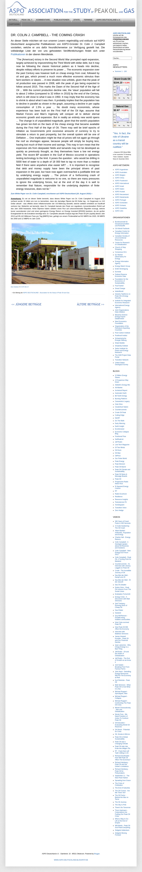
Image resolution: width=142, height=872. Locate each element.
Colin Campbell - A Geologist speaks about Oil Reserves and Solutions (122, 545)
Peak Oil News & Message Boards (121, 475)
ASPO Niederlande (122, 197)
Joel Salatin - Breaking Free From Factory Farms (122, 667)
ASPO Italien (119, 189)
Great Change (120, 288)
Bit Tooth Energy (121, 396)
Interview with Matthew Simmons (121, 633)
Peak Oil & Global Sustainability (121, 738)
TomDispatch (119, 505)
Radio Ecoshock (121, 494)
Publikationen (18, 54)
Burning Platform (121, 399)
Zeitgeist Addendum (122, 830)
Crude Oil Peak (120, 412)
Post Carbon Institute (122, 333)
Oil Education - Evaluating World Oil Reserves (122, 725)
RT (116, 491)
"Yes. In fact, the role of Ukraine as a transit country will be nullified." (122, 140)
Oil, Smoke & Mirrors (122, 734)
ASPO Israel (119, 186)
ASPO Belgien (120, 175)
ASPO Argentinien (121, 170)
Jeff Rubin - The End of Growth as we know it (123, 660)
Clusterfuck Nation (121, 407)
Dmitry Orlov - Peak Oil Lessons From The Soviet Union (123, 589)
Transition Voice (120, 508)
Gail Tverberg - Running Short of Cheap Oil (121, 605)
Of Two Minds (120, 447)
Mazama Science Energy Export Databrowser (121, 317)
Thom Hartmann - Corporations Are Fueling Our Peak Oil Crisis (122, 813)
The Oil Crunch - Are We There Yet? (122, 792)
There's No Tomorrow (122, 807)
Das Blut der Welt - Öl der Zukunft (123, 581)
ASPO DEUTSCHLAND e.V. (108, 20)
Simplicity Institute (121, 346)
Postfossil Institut (121, 335)
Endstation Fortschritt (122, 594)
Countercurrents (121, 410)
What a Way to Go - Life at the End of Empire (122, 821)
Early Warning (120, 423)
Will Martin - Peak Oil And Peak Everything (122, 826)
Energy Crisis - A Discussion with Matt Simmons (122, 599)
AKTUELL (13, 20)
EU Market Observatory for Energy (120, 257)
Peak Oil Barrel (120, 467)
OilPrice (118, 456)
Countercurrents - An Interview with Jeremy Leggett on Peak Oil (123, 566)
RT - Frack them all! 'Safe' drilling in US (122, 752)
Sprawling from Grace (123, 780)
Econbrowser (119, 429)
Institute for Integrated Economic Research (123, 301)
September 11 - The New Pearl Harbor (122, 777)
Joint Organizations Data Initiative (122, 311)
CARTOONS (14, 24)
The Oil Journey (120, 802)
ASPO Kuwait (120, 192)
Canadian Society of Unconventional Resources (122, 238)
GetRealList (119, 439)
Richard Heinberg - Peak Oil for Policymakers (122, 771)
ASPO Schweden (121, 203)
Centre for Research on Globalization (122, 243)
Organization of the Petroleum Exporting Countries (122, 328)
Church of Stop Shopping (120, 248)
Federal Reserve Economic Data (121, 275)
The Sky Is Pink (120, 805)
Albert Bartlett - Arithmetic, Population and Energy (123, 533)
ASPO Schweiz (120, 205)
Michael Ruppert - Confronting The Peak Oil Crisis (123, 703)
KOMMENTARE (43, 20)
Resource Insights (121, 499)
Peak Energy (119, 461)
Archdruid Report (121, 390)
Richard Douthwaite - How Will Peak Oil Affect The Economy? (122, 758)
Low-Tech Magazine (122, 445)
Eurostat (118, 272)
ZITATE (76, 20)
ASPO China (119, 178)
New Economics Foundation (121, 322)
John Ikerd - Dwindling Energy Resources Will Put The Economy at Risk (123, 674)
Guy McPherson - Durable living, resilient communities (122, 618)
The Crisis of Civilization (119, 784)
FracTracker (119, 286)
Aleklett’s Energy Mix (122, 385)
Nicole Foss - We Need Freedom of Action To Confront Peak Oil (121, 717)
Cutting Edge (119, 415)
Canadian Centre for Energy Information (122, 232)
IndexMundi (119, 291)
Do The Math (119, 421)
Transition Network (121, 360)
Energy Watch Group (122, 266)
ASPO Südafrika (121, 208)
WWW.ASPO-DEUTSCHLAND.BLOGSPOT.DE (71, 860)
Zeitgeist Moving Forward (121, 834)
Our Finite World (121, 458)
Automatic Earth (120, 393)
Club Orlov (119, 404)
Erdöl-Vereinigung (121, 269)
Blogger (97, 854)
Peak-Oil (118, 479)
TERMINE (88, 20)
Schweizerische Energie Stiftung (120, 339)
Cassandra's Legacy (122, 401)
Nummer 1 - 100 (121, 71)
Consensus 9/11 (121, 252)
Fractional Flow (120, 436)
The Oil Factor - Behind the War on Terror (121, 797)
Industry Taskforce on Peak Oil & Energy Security (122, 296)
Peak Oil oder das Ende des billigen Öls (122, 747)
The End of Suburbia (122, 788)
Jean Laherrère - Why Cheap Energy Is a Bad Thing (123, 647)
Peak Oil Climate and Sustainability (122, 470)
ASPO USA (119, 211)
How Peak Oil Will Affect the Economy (122, 628)
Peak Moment (120, 464)
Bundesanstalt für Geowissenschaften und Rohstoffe (122, 224)
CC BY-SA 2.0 (24, 287)
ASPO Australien (121, 172)
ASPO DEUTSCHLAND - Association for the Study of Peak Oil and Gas (46, 292)
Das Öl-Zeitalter (120, 585)
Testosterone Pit (121, 502)
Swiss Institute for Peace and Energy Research (121, 350)
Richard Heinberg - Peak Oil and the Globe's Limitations (122, 764)
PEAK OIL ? (27, 20)
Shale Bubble (120, 343)
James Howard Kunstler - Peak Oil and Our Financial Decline (121, 639)
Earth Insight (119, 426)
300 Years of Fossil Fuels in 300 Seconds (123, 522)
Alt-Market (118, 388)
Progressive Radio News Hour (121, 483)
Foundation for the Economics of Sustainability (121, 281)
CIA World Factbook (122, 228)
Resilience (118, 497)
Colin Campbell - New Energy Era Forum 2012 (123, 553)
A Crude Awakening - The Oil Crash (122, 527)
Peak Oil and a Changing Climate (121, 743)
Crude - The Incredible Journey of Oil (123, 571)
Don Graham (15, 287)
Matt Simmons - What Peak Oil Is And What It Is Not (123, 687)
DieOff (117, 418)
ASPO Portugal (120, 200)
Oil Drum (118, 450)
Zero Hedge (119, 510)
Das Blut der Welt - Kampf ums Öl (121, 576)
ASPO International (122, 183)
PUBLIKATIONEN (61, 20)
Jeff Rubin (118, 442)
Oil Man (117, 453)
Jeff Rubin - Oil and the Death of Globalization (122, 654)
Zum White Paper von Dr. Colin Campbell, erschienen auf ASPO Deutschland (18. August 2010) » (51, 194)
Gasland (118, 613)
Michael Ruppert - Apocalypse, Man (121, 692)
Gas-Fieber (119, 610)
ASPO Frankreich (121, 181)
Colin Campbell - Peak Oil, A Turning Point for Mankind (123, 559)
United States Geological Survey (121, 364)
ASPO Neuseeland (122, 194)
